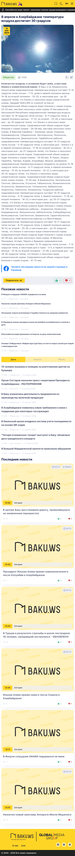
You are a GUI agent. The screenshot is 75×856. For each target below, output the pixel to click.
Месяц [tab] (61, 359)
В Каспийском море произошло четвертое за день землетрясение (31, 334)
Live (23, 845)
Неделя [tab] (37, 359)
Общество (8, 77)
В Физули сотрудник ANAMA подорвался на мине (23, 294)
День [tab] (13, 359)
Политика (14, 389)
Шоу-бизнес (15, 443)
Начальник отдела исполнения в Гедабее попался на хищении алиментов (34, 313)
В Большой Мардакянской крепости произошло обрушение (36, 448)
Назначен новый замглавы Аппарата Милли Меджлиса (26, 304)
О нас (15, 845)
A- (67, 77)
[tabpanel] (37, 410)
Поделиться (14, 280)
